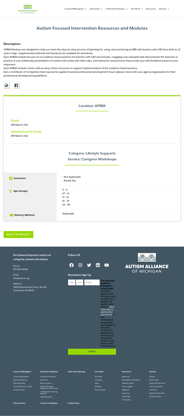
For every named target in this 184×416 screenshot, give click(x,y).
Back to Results (18, 234)
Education (96, 8)
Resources (151, 9)
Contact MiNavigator (75, 8)
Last (78, 288)
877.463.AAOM (20, 269)
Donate (164, 8)
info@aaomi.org (21, 278)
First (70, 288)
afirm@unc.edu (19, 125)
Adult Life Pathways (117, 8)
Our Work (137, 8)
